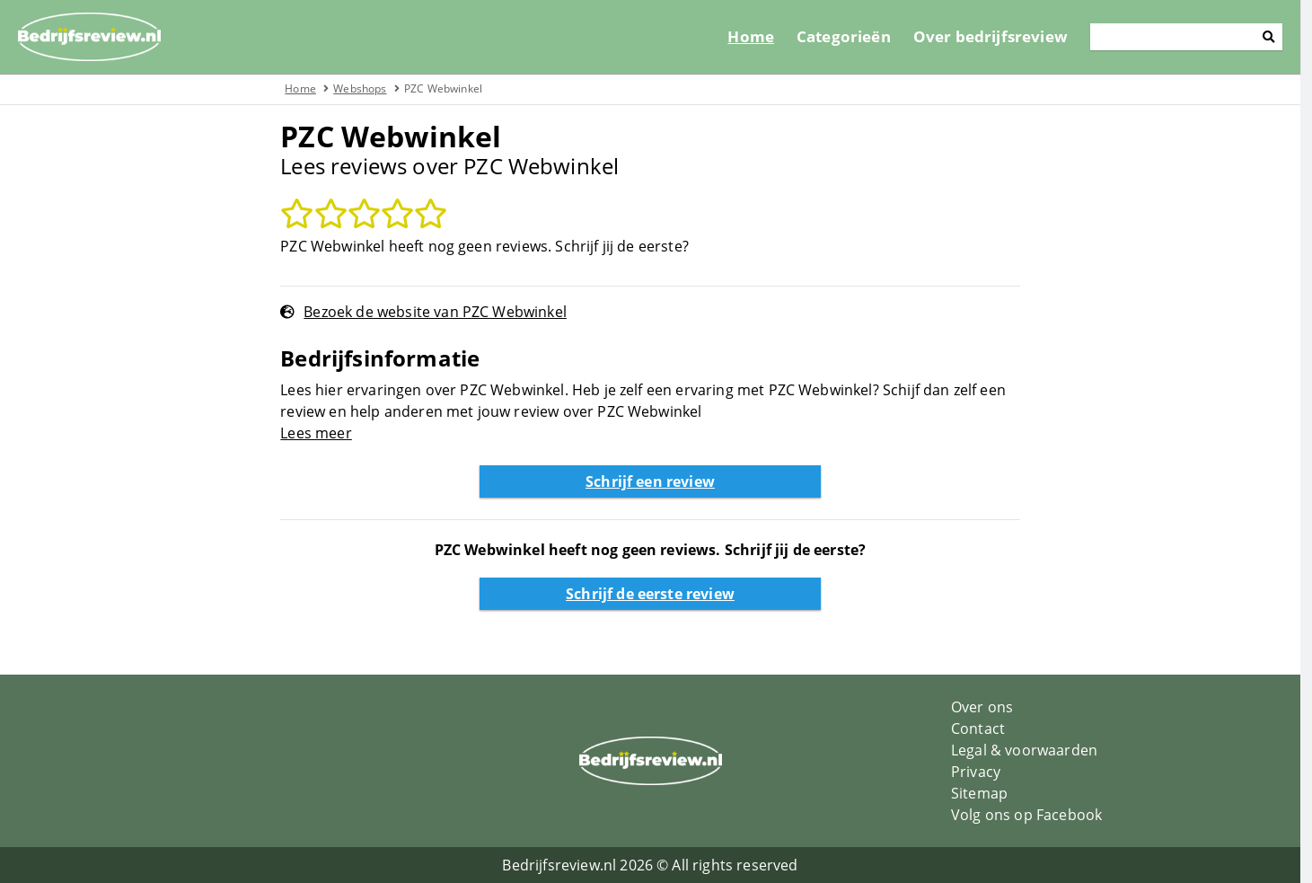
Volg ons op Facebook (1032, 815)
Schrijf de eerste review (656, 594)
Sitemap (985, 793)
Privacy (982, 771)
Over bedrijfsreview (1002, 36)
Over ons (988, 707)
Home (762, 36)
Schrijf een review (656, 481)
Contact (984, 728)
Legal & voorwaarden (1030, 750)
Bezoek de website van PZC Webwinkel (441, 312)
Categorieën (855, 36)
